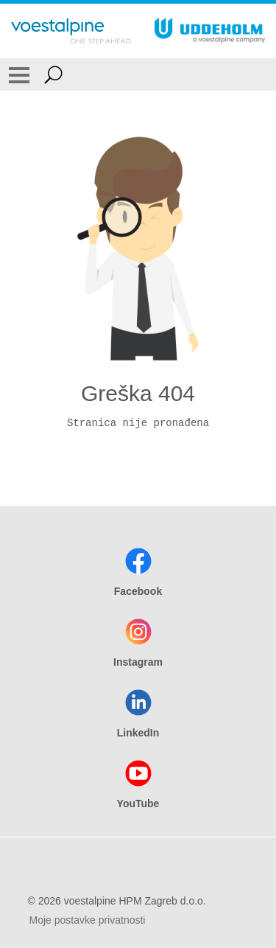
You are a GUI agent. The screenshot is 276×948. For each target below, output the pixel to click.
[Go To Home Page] (71, 31)
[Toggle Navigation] (19, 74)
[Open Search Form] (53, 74)
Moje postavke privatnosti (87, 920)
